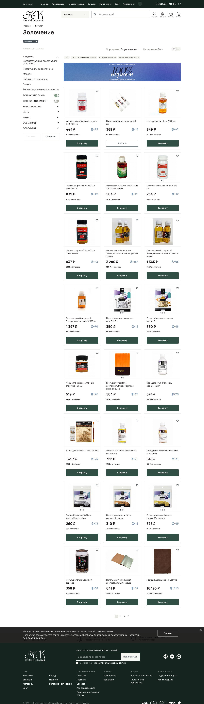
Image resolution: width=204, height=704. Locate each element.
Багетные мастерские (60, 683)
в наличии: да (29, 41)
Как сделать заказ (86, 687)
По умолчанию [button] (129, 49)
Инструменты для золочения (38, 68)
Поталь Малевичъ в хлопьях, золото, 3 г (160, 319)
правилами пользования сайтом (110, 662)
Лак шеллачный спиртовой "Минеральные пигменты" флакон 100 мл (162, 253)
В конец (128, 616)
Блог (117, 4)
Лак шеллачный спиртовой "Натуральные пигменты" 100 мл (81, 319)
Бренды (53, 675)
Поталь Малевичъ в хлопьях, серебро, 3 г (119, 319)
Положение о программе (137, 681)
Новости (53, 679)
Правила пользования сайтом (88, 693)
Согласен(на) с (103, 663)
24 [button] (159, 49)
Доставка (81, 675)
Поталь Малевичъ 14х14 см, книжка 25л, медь (119, 516)
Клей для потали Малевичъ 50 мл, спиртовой (162, 452)
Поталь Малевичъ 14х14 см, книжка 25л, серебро (79, 516)
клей (67, 57)
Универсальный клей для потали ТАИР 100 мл (81, 122)
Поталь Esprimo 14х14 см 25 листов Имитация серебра (118, 581)
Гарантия (81, 679)
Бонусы (91, 4)
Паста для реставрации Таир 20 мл (121, 122)
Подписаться (130, 656)
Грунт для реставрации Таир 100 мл (162, 187)
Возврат (81, 683)
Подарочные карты (167, 675)
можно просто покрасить (129, 57)
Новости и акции (76, 4)
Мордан (27, 73)
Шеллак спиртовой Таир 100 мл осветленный (80, 252)
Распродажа (58, 4)
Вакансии (28, 679)
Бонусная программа (141, 675)
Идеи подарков (165, 679)
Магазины (104, 4)
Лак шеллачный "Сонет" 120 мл (161, 121)
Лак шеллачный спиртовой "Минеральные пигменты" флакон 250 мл (122, 253)
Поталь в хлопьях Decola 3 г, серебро (79, 581)
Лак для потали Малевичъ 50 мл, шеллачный (121, 452)
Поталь (27, 84)
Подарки (127, 4)
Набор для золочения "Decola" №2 (82, 450)
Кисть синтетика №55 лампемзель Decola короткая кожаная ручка (120, 385)
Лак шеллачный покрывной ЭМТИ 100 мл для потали (122, 187)
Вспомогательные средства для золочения (40, 62)
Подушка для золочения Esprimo (162, 579)
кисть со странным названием (84, 57)
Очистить (50, 136)
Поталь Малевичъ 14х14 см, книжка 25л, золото (159, 516)
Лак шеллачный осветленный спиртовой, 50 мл (80, 384)
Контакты (28, 675)
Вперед (124, 616)
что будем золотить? (107, 57)
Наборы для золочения (35, 79)
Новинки (44, 4)
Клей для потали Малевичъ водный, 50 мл (159, 384)
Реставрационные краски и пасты (41, 89)
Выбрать (122, 143)
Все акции (109, 679)
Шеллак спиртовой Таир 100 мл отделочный (80, 187)
